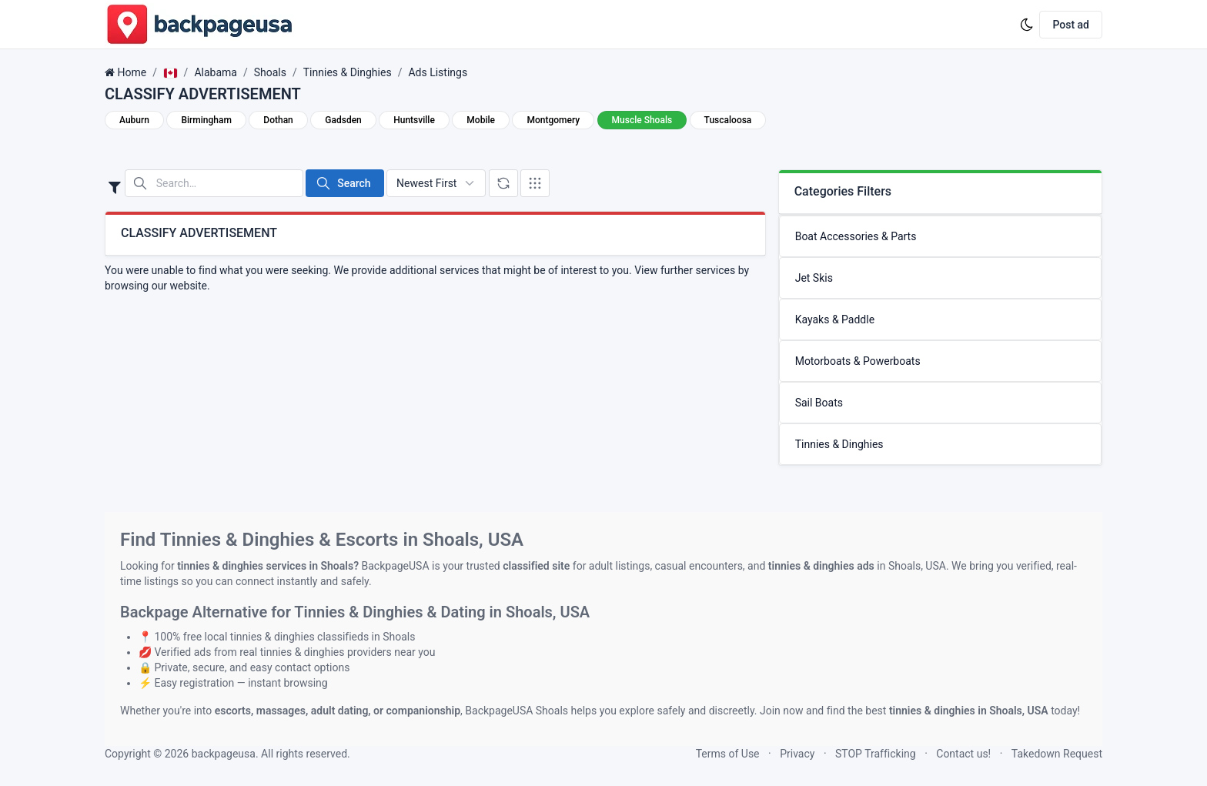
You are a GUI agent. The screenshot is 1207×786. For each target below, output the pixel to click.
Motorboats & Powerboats (858, 361)
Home (131, 72)
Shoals (270, 72)
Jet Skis (814, 278)
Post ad (1070, 24)
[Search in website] (214, 183)
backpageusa (224, 754)
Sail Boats (819, 402)
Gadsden (343, 120)
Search (343, 183)
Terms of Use (728, 754)
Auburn (134, 120)
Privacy (797, 754)
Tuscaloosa (728, 120)
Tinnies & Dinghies (347, 72)
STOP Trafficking (875, 754)
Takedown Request (1056, 754)
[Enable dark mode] (1027, 24)
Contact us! (963, 754)
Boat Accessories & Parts (856, 236)
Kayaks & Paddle (834, 319)
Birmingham (206, 120)
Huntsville (414, 120)
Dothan (278, 120)
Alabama (215, 72)
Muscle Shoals (642, 120)
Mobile (480, 120)
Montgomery (553, 120)
